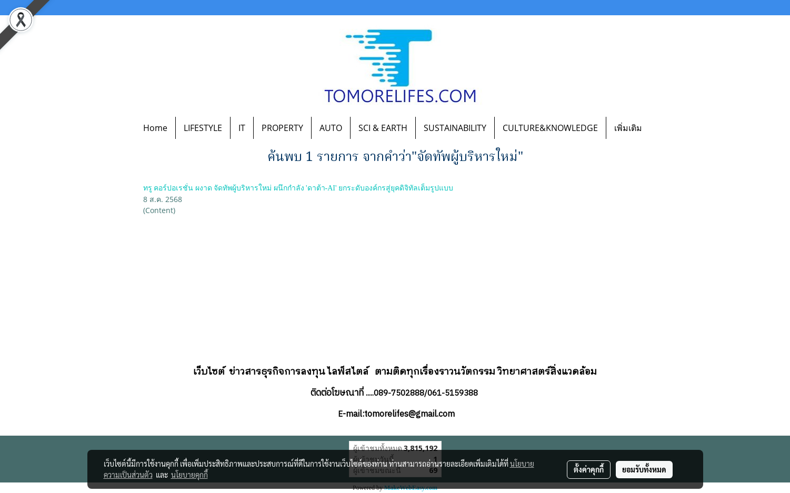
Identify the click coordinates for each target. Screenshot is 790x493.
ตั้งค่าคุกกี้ (589, 469)
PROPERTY (282, 128)
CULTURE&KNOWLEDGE (550, 128)
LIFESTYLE (203, 128)
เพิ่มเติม (628, 128)
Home (155, 128)
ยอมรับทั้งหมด (644, 469)
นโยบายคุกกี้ (189, 474)
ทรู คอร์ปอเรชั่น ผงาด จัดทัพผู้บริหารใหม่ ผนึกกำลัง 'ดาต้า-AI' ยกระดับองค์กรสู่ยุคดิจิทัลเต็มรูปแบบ (298, 188)
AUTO (330, 128)
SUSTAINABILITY (455, 128)
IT (241, 128)
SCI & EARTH (382, 128)
